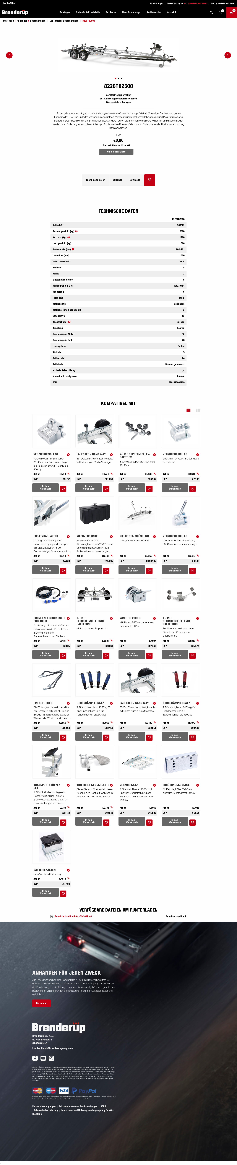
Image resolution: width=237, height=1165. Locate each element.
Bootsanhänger (38, 21)
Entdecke (111, 12)
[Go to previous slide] (9, 55)
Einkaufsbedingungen (44, 1106)
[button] (191, 410)
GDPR (103, 1106)
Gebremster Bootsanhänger (64, 21)
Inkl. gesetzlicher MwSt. (195, 3)
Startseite (8, 21)
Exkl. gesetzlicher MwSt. (223, 3)
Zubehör (117, 180)
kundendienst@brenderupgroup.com (52, 1048)
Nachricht (172, 12)
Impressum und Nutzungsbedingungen (82, 1110)
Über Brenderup (131, 12)
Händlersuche (153, 12)
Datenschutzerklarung (46, 1110)
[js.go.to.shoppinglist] (221, 12)
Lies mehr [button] (41, 1003)
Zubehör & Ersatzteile (88, 12)
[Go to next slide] (227, 55)
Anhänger (65, 12)
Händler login (156, 3)
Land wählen (9, 3)
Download (135, 180)
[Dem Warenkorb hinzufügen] (149, 180)
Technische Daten (95, 180)
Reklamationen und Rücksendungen (78, 1106)
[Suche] (211, 12)
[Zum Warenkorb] (231, 12)
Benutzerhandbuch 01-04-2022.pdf (73, 916)
